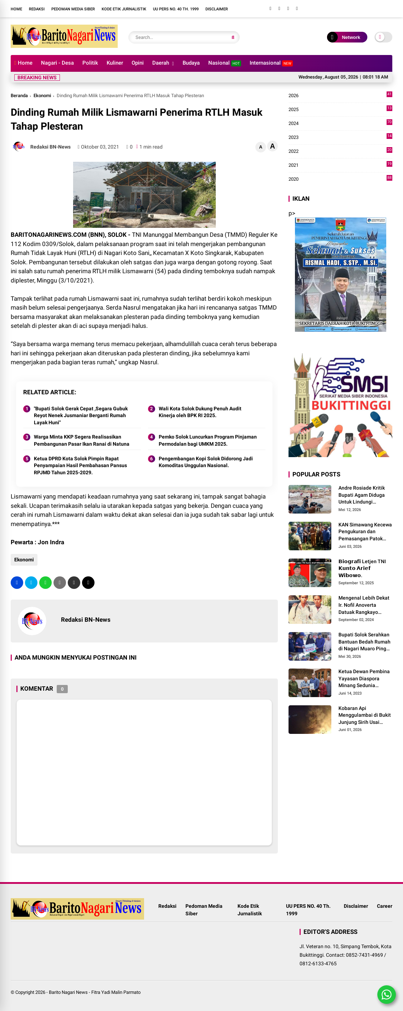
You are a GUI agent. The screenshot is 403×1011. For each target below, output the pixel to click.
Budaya (191, 63)
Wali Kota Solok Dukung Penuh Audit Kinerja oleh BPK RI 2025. (200, 412)
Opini (138, 63)
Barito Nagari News (68, 992)
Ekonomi (42, 95)
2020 (340, 179)
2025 (340, 109)
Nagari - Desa (57, 63)
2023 (340, 137)
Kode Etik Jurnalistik (124, 9)
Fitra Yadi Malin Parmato (116, 992)
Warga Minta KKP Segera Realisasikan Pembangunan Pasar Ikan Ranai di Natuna (81, 440)
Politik (90, 63)
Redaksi (37, 9)
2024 (340, 123)
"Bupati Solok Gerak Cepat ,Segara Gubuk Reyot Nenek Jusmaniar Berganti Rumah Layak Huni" (81, 415)
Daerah (160, 63)
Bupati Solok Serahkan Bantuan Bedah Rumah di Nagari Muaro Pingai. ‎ (365, 641)
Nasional (224, 63)
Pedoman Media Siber (73, 9)
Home (16, 9)
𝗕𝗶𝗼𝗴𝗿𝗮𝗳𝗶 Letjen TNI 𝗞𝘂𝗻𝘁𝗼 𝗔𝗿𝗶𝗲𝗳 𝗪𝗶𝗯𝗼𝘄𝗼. (362, 568)
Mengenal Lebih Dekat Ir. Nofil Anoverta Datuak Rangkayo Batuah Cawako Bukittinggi (363, 605)
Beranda (19, 95)
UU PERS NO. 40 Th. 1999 (176, 9)
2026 (340, 95)
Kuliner (115, 63)
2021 (340, 165)
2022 (340, 151)
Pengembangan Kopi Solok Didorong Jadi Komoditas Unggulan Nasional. (206, 462)
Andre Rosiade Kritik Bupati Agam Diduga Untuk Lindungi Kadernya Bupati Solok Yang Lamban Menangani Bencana (364, 495)
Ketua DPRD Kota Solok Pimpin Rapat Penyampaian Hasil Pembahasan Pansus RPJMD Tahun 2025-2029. (80, 465)
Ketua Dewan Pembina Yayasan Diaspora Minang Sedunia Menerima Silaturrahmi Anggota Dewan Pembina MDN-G (364, 679)
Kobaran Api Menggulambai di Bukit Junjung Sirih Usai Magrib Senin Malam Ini (365, 715)
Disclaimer (216, 9)
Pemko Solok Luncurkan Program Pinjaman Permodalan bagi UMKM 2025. (208, 440)
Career (384, 906)
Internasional (271, 63)
